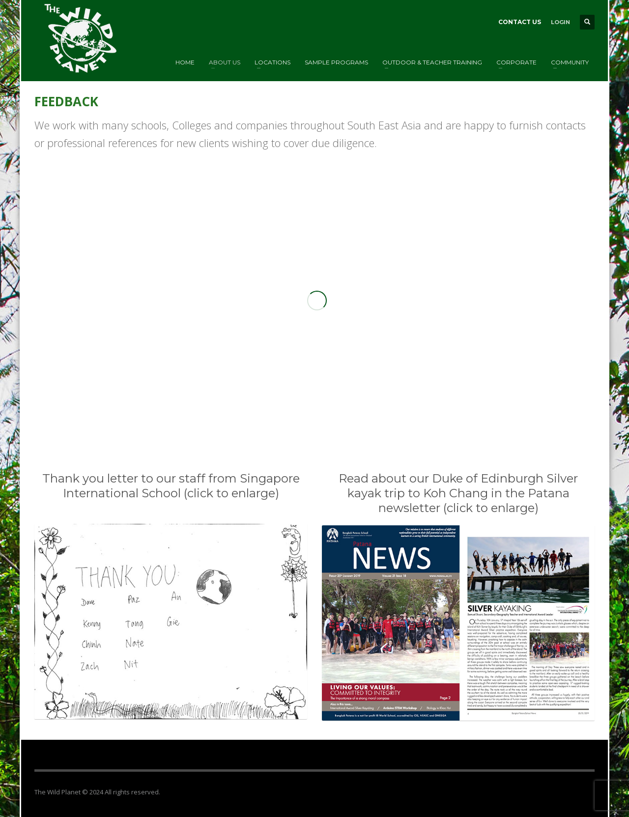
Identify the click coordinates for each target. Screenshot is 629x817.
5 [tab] (326, 419)
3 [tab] (310, 419)
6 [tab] (334, 419)
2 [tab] (302, 419)
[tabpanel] (314, 294)
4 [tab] (318, 419)
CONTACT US (519, 22)
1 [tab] (294, 419)
